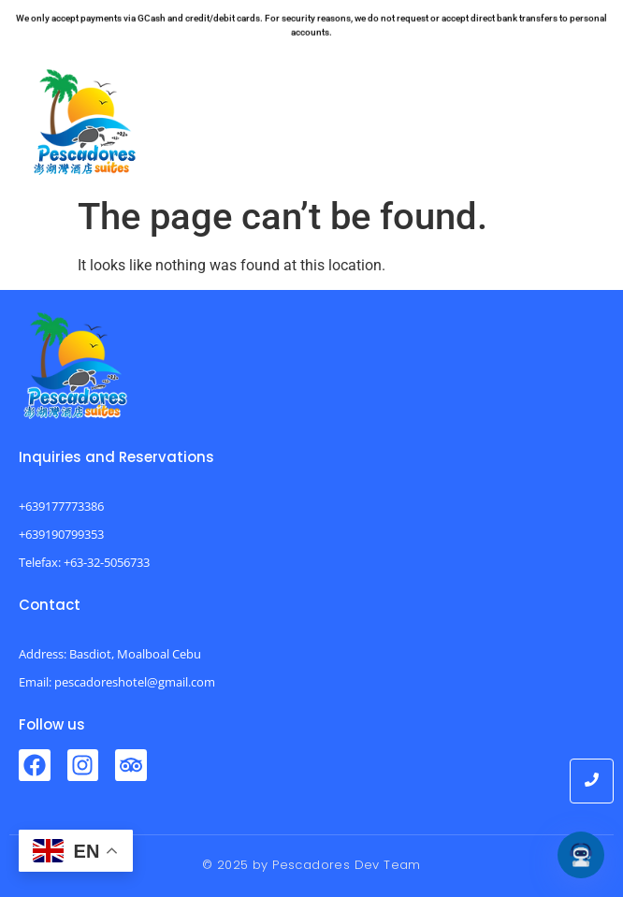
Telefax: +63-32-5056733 (84, 562)
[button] (576, 117)
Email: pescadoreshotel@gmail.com (117, 681)
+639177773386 (61, 506)
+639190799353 (61, 534)
